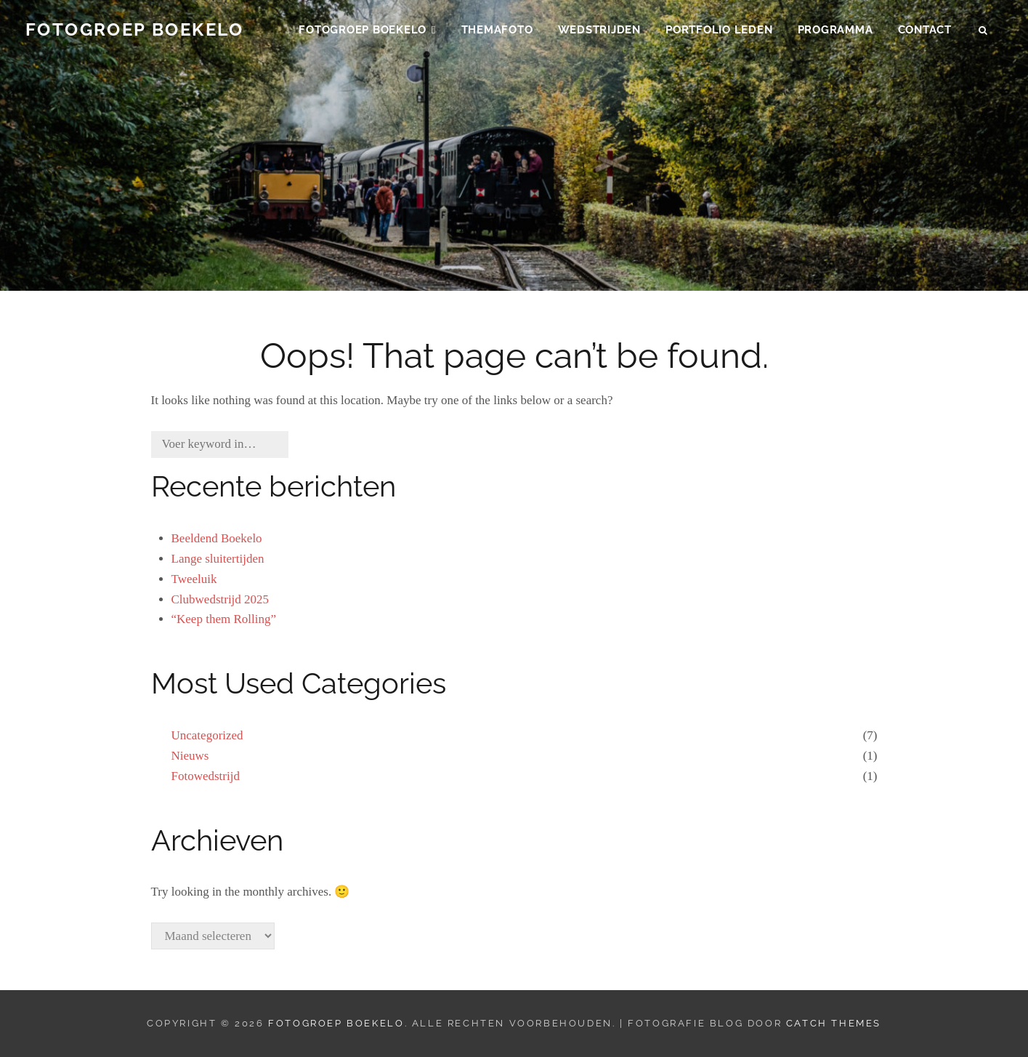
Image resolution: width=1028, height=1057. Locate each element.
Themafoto (497, 33)
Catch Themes (833, 1023)
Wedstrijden (599, 33)
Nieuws (190, 756)
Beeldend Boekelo (216, 538)
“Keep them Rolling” (223, 619)
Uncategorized (207, 735)
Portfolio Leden (718, 33)
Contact (925, 33)
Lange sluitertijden (217, 559)
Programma (835, 33)
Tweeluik (194, 579)
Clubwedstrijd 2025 (220, 599)
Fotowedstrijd (205, 776)
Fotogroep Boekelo (134, 33)
